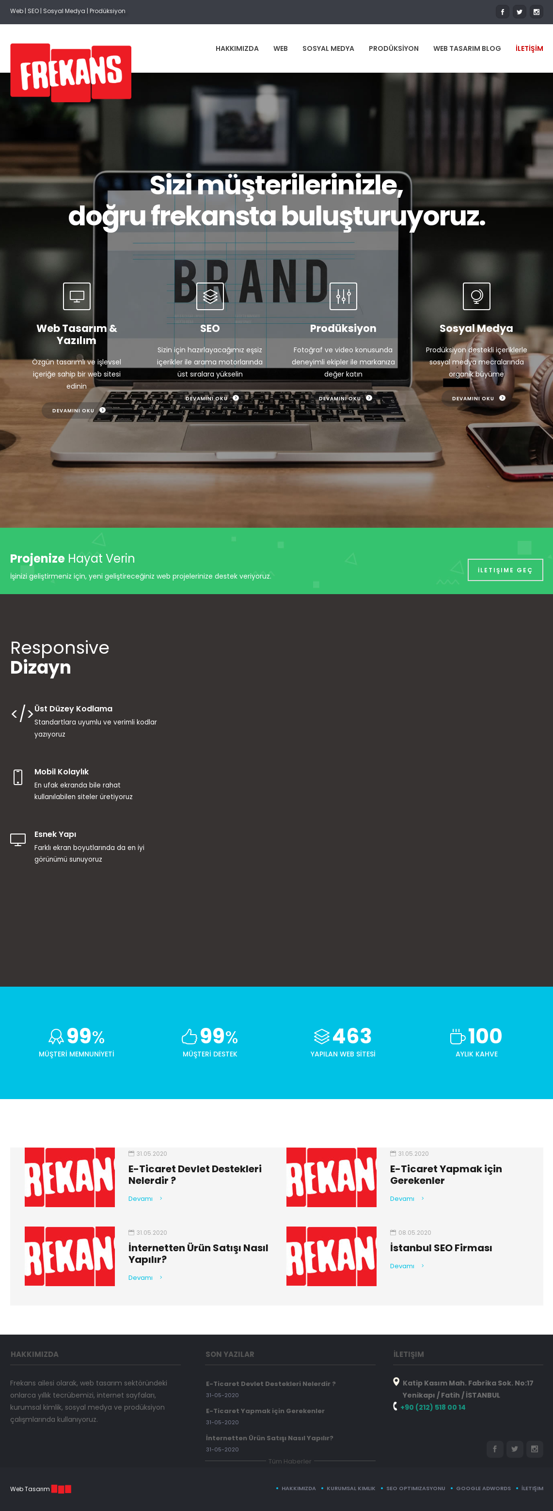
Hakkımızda (299, 1488)
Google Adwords (483, 1488)
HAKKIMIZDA (237, 48)
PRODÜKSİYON (394, 48)
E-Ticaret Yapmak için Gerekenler (265, 1411)
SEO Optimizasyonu (415, 1488)
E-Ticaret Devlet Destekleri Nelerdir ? (271, 1383)
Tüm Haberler (290, 1461)
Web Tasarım (30, 1489)
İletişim (532, 1488)
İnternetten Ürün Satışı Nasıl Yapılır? (269, 1438)
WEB (280, 48)
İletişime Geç (505, 565)
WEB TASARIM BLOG (467, 48)
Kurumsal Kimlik (351, 1488)
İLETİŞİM (529, 48)
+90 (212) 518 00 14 (433, 1407)
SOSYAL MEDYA (328, 48)
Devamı (140, 1198)
